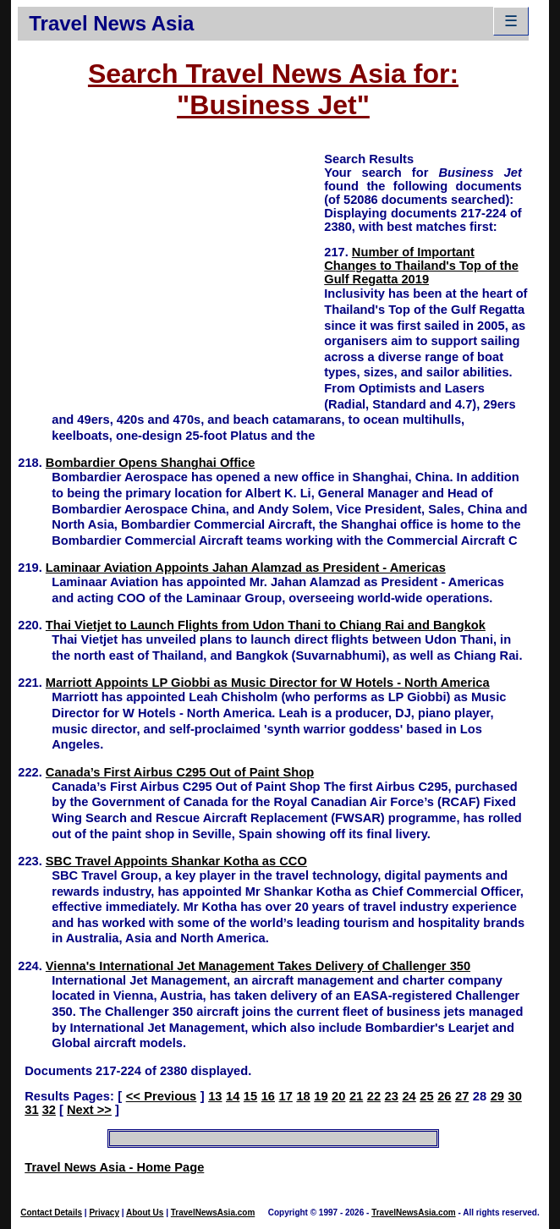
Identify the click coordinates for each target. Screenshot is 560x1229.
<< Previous (161, 1096)
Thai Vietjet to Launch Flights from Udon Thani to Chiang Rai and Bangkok (266, 625)
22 (374, 1096)
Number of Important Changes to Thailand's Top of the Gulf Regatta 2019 (421, 265)
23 (391, 1096)
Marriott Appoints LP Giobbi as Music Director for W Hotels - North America (268, 682)
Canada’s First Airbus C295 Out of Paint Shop (180, 772)
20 (338, 1096)
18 (303, 1096)
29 (497, 1096)
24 (408, 1096)
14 (232, 1096)
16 (268, 1096)
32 (49, 1110)
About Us (144, 1212)
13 (215, 1096)
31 (31, 1110)
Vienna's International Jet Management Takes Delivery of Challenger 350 (258, 966)
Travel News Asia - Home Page (114, 1167)
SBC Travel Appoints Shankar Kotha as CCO (176, 861)
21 (356, 1096)
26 (444, 1096)
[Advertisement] (171, 269)
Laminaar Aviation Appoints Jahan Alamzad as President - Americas (246, 567)
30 (515, 1096)
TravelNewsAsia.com (213, 1212)
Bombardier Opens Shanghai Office (150, 462)
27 (462, 1096)
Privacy (104, 1212)
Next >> (89, 1110)
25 (426, 1096)
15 (250, 1096)
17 (286, 1096)
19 (320, 1096)
